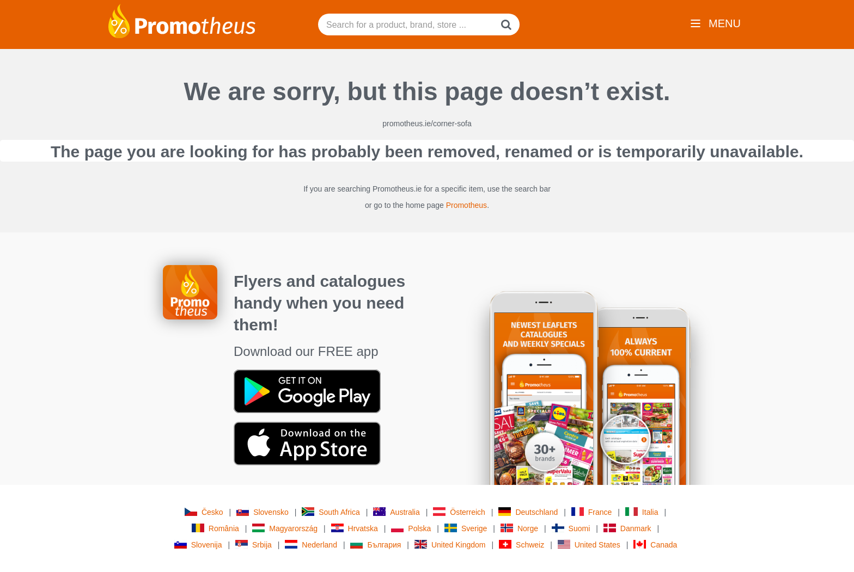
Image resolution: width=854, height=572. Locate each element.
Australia (396, 511)
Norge (519, 528)
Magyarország (285, 528)
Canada (655, 544)
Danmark (627, 528)
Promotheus (466, 205)
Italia (641, 511)
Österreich (459, 511)
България (375, 544)
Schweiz (521, 544)
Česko (204, 511)
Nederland (311, 544)
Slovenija (198, 544)
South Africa (331, 511)
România (215, 528)
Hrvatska (354, 528)
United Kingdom (450, 544)
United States (589, 544)
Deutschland (528, 511)
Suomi (571, 528)
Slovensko (262, 511)
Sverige (465, 528)
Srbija (253, 544)
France (591, 511)
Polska (411, 528)
